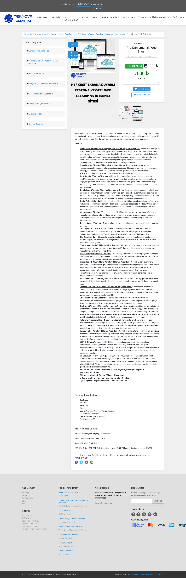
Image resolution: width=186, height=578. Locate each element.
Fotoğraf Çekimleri (66, 538)
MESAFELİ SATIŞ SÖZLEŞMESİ (34, 529)
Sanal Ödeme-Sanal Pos (39, 51)
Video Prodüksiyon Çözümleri (42, 94)
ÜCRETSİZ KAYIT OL (66, 4)
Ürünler (178, 17)
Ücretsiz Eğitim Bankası (153, 17)
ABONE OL (158, 501)
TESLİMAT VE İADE (30, 524)
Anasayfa (42, 17)
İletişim (56, 17)
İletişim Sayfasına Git (103, 503)
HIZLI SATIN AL (98, 4)
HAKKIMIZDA (27, 515)
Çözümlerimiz (109, 17)
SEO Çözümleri (36, 74)
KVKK (94, 17)
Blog (85, 17)
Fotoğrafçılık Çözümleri (39, 104)
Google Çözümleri (37, 124)
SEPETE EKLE (142, 89)
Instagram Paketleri (67, 522)
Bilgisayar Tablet (36, 114)
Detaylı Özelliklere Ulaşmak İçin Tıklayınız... (141, 57)
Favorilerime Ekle (142, 95)
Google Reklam (65, 554)
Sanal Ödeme (64, 496)
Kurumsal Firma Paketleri (116, 34)
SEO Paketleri (64, 514)
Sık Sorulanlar (71, 18)
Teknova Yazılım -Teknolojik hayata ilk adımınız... (147, 574)
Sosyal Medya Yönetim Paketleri (43, 84)
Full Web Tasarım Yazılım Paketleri (89, 34)
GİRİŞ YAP (83, 4)
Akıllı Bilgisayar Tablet (67, 546)
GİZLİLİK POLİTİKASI (30, 526)
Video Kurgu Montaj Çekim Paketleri (73, 530)
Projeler (128, 17)
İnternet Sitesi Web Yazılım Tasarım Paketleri (53, 34)
